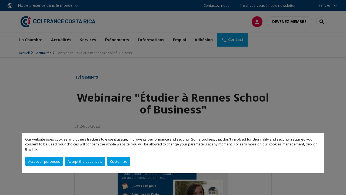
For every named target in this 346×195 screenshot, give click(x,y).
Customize (118, 161)
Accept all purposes (44, 161)
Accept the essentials (85, 161)
